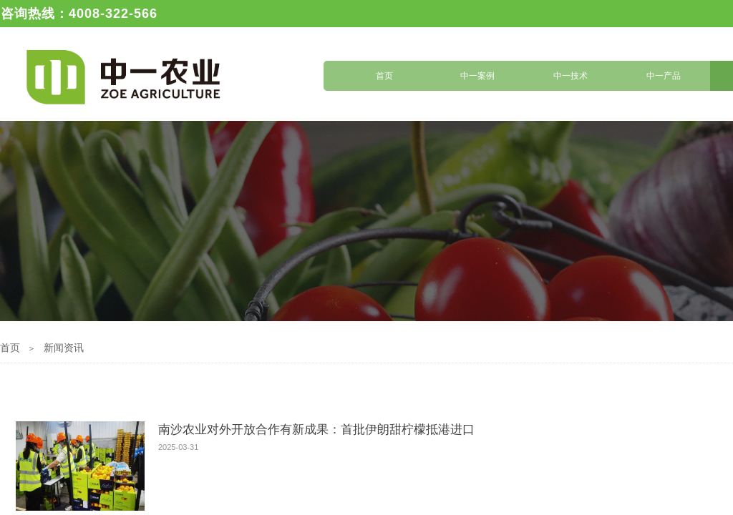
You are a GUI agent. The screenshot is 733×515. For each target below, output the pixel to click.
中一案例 (477, 76)
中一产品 (663, 76)
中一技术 (570, 76)
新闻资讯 (64, 348)
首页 (384, 76)
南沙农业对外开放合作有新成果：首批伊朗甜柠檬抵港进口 (316, 429)
